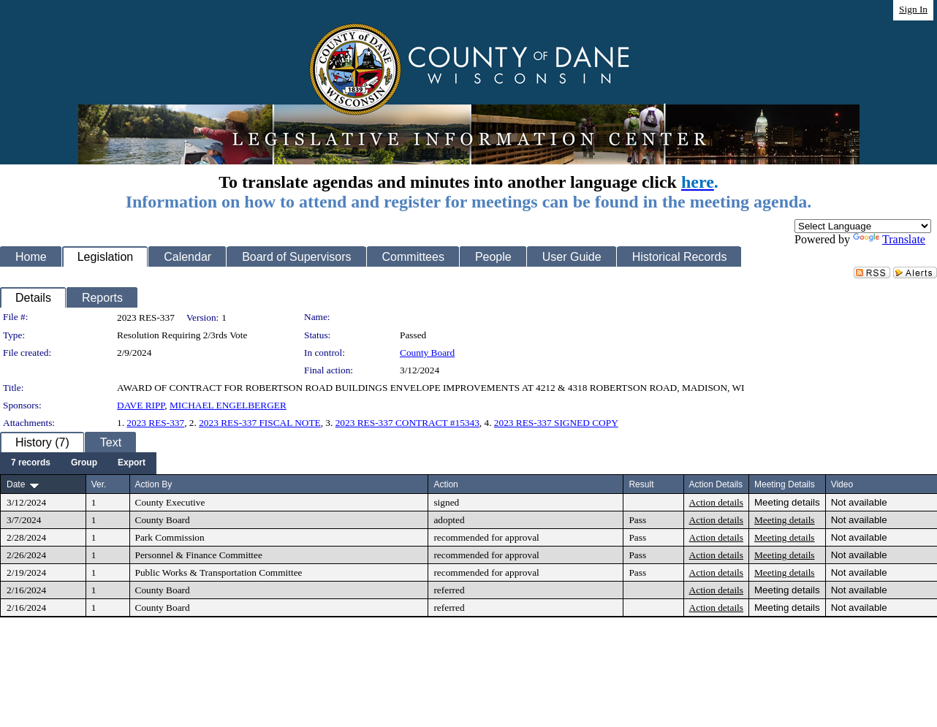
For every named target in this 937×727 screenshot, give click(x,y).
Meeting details (787, 502)
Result (641, 484)
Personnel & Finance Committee (198, 554)
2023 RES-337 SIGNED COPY (556, 422)
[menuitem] (31, 463)
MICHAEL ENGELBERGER (228, 405)
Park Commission (170, 537)
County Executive (170, 502)
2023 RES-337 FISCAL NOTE (260, 422)
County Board (427, 352)
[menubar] (78, 463)
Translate (889, 239)
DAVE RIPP (140, 405)
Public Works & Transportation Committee (219, 572)
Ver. (99, 484)
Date (16, 484)
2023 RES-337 (155, 422)
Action (445, 484)
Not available (859, 502)
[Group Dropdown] (84, 463)
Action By (153, 484)
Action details (716, 502)
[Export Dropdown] (131, 463)
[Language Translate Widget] (862, 226)
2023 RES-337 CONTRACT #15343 (407, 422)
